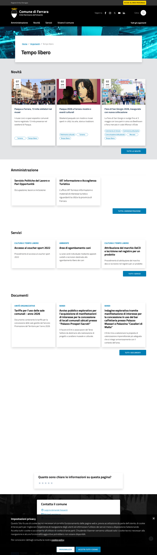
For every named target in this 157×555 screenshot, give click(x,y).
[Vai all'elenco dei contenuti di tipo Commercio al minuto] (113, 130)
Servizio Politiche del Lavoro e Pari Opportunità (32, 182)
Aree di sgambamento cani (75, 248)
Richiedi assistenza (51, 514)
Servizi (48, 22)
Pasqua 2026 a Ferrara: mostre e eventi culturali (75, 110)
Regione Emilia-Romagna (19, 2)
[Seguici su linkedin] (123, 13)
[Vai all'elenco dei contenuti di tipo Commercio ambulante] (131, 130)
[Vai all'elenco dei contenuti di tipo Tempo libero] (32, 138)
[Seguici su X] (113, 13)
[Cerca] (143, 13)
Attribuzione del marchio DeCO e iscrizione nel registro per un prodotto (123, 251)
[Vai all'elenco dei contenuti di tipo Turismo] (20, 138)
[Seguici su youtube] (118, 13)
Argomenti (35, 44)
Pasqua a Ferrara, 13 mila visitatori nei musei (33, 110)
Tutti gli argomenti (138, 22)
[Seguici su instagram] (109, 13)
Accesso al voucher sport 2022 (32, 248)
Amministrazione (19, 22)
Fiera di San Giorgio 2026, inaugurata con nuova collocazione (123, 110)
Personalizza (65, 549)
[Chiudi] (153, 517)
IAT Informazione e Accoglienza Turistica (77, 182)
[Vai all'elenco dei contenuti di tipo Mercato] (132, 134)
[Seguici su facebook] (104, 13)
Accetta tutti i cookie (88, 549)
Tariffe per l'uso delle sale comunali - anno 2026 (29, 312)
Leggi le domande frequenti (54, 510)
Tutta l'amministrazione (129, 211)
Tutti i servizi (135, 273)
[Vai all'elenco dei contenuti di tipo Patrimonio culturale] (67, 134)
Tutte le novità (134, 151)
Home (24, 44)
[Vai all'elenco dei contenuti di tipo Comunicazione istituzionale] (115, 134)
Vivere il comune (66, 22)
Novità (36, 22)
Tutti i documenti (133, 352)
